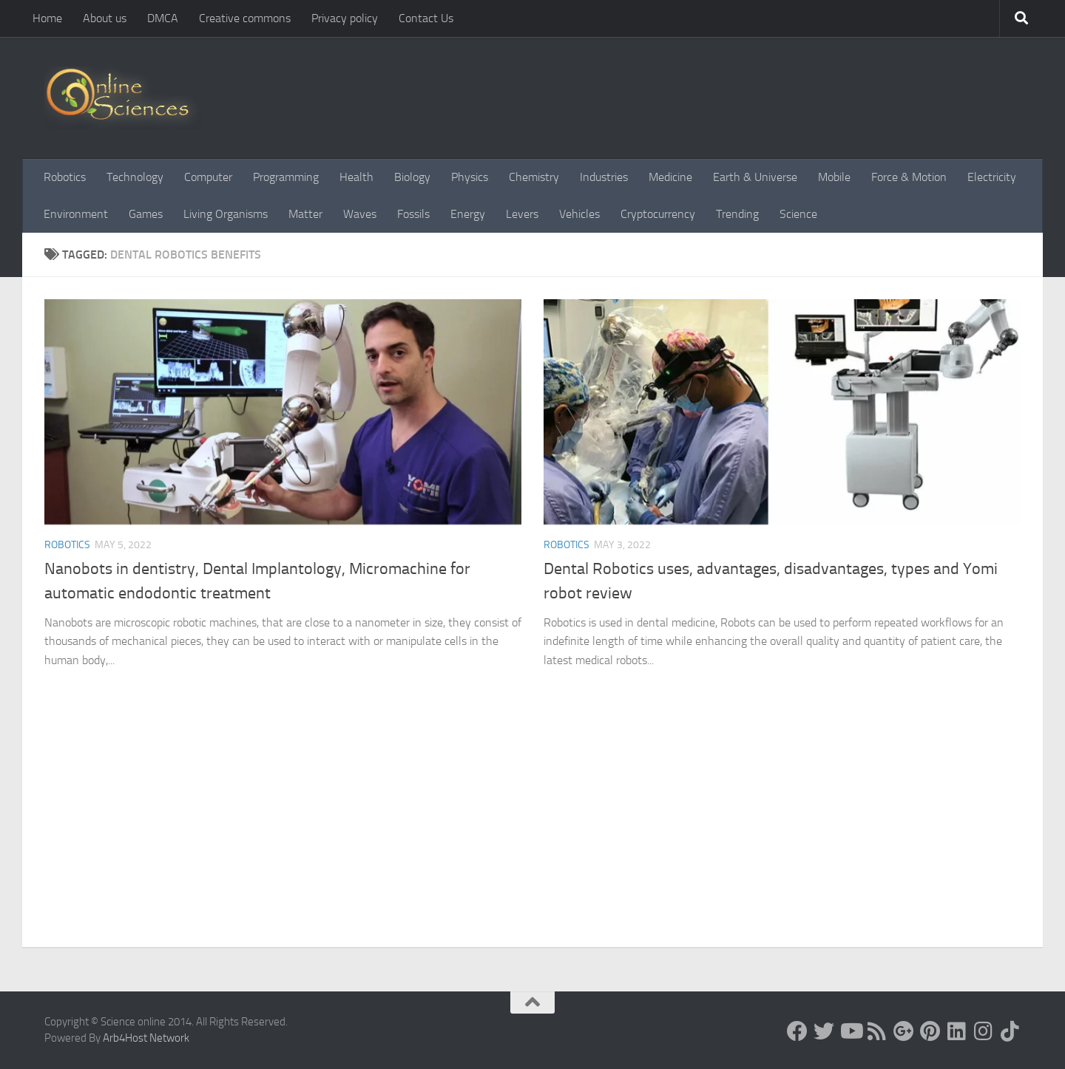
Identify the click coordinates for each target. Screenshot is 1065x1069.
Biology (412, 177)
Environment (76, 214)
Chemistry (534, 177)
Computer (208, 177)
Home (47, 18)
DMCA (162, 18)
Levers (522, 214)
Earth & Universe (755, 177)
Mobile (834, 177)
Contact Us (426, 18)
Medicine (670, 177)
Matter (305, 214)
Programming (286, 177)
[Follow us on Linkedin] (957, 1031)
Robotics (65, 177)
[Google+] (903, 1031)
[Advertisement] (532, 836)
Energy (467, 214)
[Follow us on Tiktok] (1010, 1031)
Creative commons (245, 18)
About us (104, 18)
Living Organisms (225, 214)
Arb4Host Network (146, 1038)
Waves (359, 214)
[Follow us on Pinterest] (930, 1031)
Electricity (991, 177)
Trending (737, 214)
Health (356, 177)
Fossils (413, 214)
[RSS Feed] (877, 1031)
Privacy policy (344, 18)
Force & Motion (909, 177)
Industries (604, 177)
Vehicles (579, 214)
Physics (469, 177)
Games (146, 214)
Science (798, 214)
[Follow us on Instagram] (983, 1031)
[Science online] (797, 1031)
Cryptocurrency (658, 214)
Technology (134, 177)
